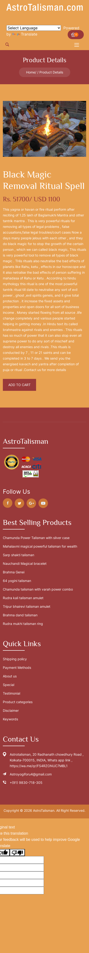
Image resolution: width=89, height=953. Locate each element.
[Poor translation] (17, 852)
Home (30, 72)
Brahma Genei (13, 572)
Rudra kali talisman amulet (23, 598)
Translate (24, 34)
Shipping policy (15, 659)
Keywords (10, 719)
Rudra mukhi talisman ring (23, 624)
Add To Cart (19, 385)
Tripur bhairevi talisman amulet (26, 606)
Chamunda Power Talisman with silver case (36, 538)
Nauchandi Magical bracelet (25, 563)
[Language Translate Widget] (33, 28)
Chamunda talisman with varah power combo (38, 589)
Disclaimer (11, 710)
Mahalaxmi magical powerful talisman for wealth (40, 546)
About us (10, 676)
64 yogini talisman (17, 581)
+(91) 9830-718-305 (26, 782)
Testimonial (11, 693)
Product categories (18, 702)
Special (8, 685)
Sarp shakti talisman (18, 555)
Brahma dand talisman (20, 615)
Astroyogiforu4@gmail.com (31, 774)
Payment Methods (17, 667)
